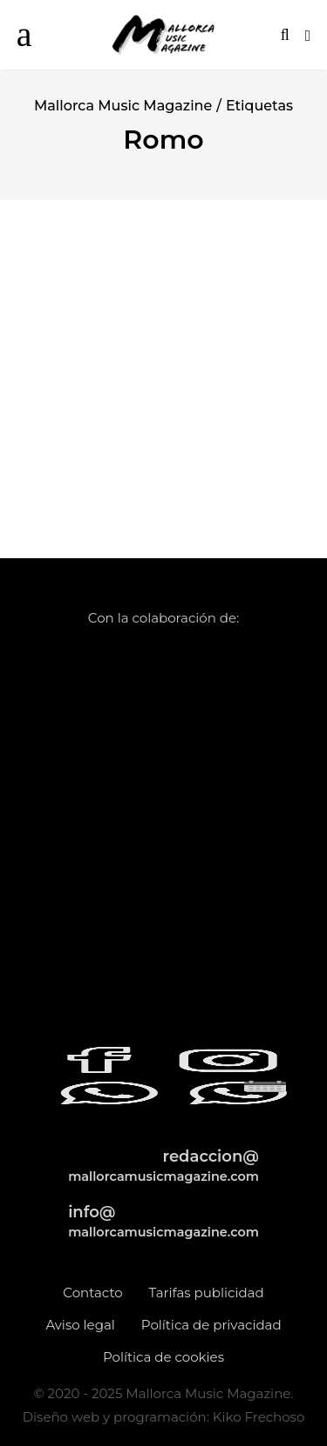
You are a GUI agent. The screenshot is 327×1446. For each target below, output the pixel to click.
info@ (163, 1221)
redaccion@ (163, 1165)
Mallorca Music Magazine (123, 105)
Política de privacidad (211, 1324)
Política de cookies (163, 1357)
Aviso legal (79, 1324)
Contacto (92, 1292)
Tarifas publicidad (206, 1292)
